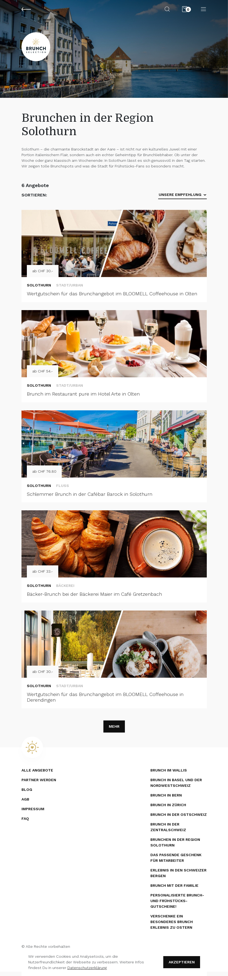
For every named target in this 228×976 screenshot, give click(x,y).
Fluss (62, 490)
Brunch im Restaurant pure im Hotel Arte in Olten (83, 398)
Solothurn (39, 289)
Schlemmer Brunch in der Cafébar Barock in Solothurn (89, 498)
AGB (25, 803)
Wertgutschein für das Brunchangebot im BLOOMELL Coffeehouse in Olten (112, 298)
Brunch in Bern (166, 799)
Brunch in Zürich (168, 809)
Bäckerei (65, 590)
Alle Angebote (37, 774)
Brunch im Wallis (168, 774)
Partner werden (38, 784)
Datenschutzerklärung (87, 968)
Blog (26, 794)
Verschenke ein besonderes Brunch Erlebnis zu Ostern (171, 926)
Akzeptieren (182, 962)
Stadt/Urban (69, 289)
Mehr (114, 731)
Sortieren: (34, 199)
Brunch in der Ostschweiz (178, 819)
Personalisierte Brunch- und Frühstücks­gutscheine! (177, 905)
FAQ (25, 823)
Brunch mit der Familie (174, 890)
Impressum (32, 813)
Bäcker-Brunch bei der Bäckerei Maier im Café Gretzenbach (94, 598)
